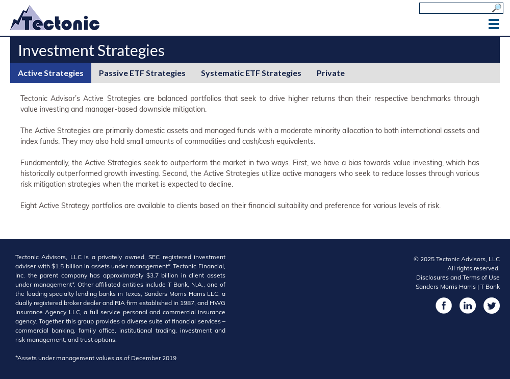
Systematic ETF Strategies (251, 73)
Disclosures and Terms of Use (458, 277)
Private (331, 73)
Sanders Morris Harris (446, 286)
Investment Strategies (91, 50)
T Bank (490, 286)
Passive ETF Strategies (142, 73)
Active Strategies (51, 73)
